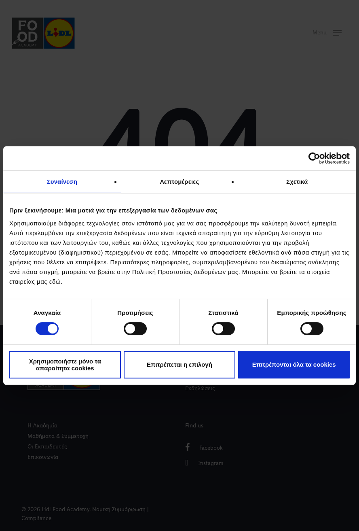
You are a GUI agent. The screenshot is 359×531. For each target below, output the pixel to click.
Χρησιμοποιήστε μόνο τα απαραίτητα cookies (65, 365)
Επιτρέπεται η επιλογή (179, 364)
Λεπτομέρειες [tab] (179, 181)
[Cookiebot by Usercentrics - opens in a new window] (314, 158)
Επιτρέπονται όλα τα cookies (294, 364)
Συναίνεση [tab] (62, 181)
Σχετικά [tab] (297, 181)
